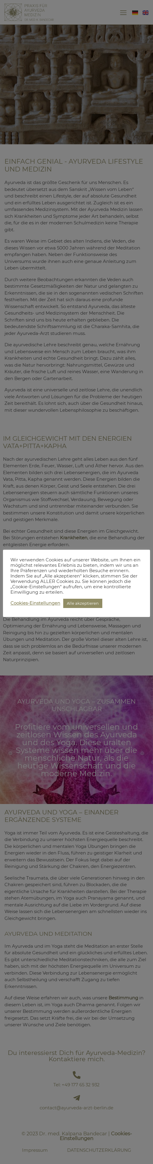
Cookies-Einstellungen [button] (35, 603)
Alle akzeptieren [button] (83, 603)
